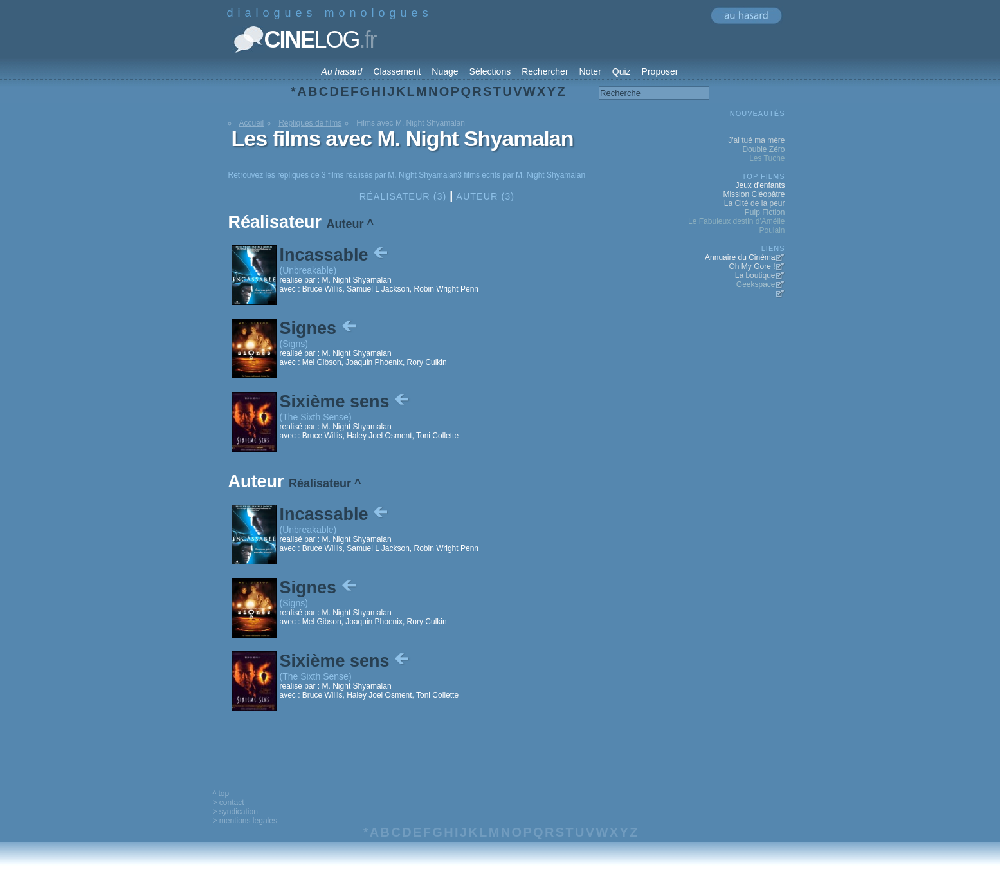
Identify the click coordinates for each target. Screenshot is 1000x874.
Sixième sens (346, 401)
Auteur (345, 224)
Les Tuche (767, 158)
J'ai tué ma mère (756, 140)
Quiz (621, 71)
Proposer (660, 71)
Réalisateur (320, 483)
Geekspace (756, 284)
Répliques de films (309, 122)
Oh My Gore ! (752, 266)
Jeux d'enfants (760, 185)
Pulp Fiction (765, 212)
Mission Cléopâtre (754, 194)
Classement (397, 71)
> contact (228, 802)
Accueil (251, 122)
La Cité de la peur (754, 203)
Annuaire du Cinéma (740, 257)
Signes (319, 328)
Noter (590, 71)
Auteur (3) (485, 196)
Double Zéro (763, 149)
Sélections (490, 71)
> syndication (235, 811)
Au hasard (342, 71)
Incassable (335, 255)
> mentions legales (245, 820)
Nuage (445, 71)
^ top (221, 793)
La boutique (755, 275)
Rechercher (545, 71)
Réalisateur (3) (402, 196)
